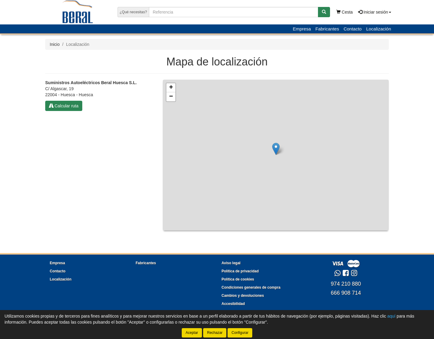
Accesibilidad (233, 304)
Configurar (239, 333)
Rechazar (214, 333)
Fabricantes (327, 28)
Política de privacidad (240, 271)
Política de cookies (238, 279)
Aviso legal (231, 263)
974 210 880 (346, 284)
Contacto (353, 28)
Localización (378, 28)
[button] (276, 149)
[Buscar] (324, 12)
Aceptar (192, 333)
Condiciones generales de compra (251, 287)
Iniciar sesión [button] (374, 12)
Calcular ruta (63, 105)
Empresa (302, 28)
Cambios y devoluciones (243, 295)
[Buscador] (233, 12)
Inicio (55, 44)
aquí (391, 316)
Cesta (344, 12)
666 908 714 (346, 293)
